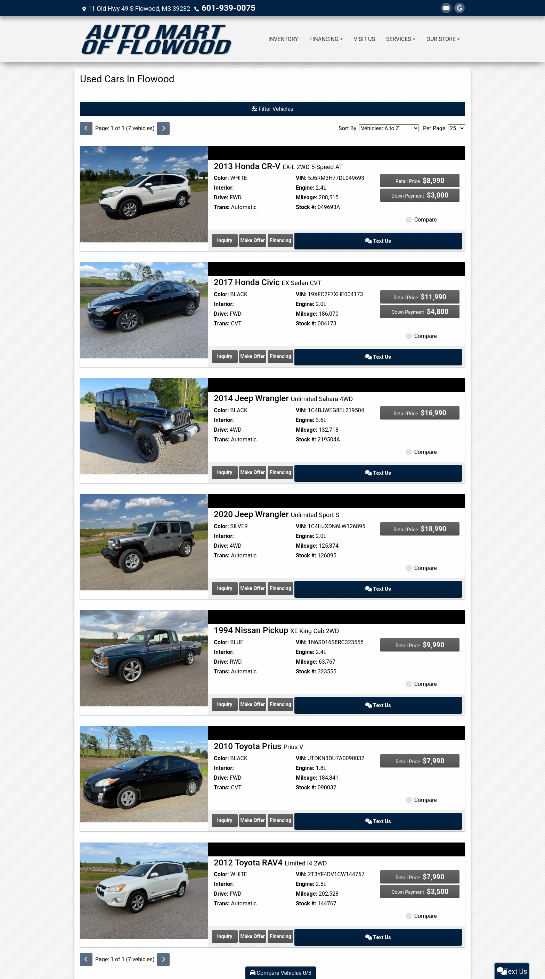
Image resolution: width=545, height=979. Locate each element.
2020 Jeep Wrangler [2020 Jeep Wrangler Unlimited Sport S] (276, 499)
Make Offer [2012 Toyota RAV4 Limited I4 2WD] (305, 904)
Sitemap (281, 961)
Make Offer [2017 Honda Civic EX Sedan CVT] (305, 348)
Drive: (221, 197)
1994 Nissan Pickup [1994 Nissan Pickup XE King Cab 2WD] (276, 610)
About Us (257, 956)
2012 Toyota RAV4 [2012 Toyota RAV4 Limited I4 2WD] (270, 832)
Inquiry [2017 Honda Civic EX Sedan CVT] (242, 348)
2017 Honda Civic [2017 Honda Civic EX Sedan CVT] (268, 277)
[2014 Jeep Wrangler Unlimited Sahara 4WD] (144, 416)
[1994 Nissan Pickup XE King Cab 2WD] (144, 638)
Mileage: (306, 197)
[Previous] (86, 128)
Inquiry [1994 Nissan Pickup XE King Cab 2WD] (242, 682)
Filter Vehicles (272, 109)
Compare (425, 219)
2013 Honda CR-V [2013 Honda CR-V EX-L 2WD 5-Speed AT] (278, 166)
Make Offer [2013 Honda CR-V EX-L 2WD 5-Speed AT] (305, 237)
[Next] (163, 128)
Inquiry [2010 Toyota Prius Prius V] (242, 793)
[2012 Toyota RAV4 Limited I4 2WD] (144, 860)
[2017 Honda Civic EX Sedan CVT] (144, 304)
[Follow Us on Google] (459, 8)
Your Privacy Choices (313, 961)
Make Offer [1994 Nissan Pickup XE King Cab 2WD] (305, 682)
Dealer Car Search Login (228, 961)
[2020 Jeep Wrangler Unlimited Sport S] (144, 527)
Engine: (305, 187)
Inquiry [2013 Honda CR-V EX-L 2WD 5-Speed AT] (242, 237)
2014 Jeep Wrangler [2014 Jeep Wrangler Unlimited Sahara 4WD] (283, 388)
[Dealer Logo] (156, 39)
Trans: (221, 207)
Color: (221, 178)
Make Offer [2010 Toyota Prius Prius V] (305, 793)
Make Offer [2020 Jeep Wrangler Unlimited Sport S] (305, 571)
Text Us (430, 237)
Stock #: (306, 207)
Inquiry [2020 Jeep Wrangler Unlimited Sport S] (242, 571)
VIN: (301, 178)
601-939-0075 (222, 8)
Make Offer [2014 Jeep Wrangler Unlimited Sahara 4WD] (305, 460)
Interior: (224, 187)
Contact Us (274, 956)
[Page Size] (456, 128)
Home (242, 956)
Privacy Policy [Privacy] (297, 956)
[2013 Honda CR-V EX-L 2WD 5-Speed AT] (144, 193)
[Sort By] (389, 128)
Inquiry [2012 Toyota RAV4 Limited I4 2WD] (242, 904)
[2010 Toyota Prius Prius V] (144, 749)
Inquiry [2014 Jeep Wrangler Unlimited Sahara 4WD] (242, 460)
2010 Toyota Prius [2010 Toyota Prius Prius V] (258, 722)
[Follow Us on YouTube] (446, 8)
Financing (368, 237)
